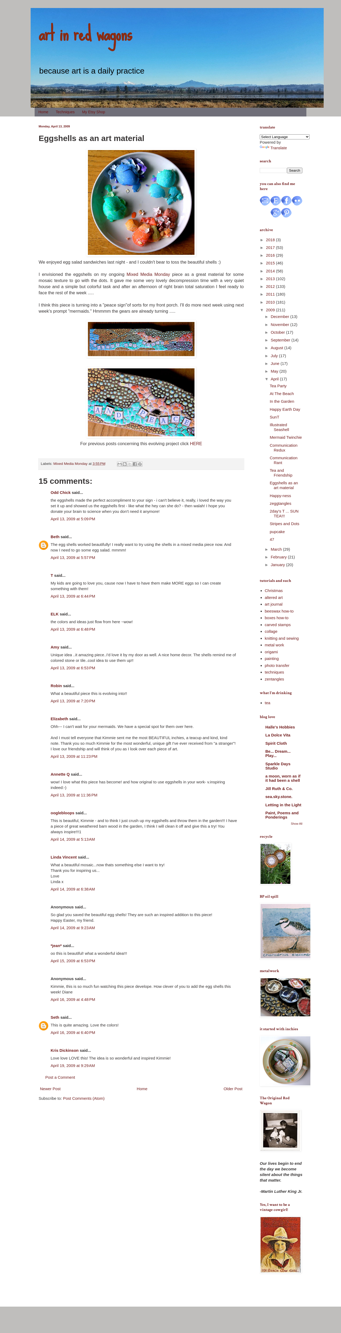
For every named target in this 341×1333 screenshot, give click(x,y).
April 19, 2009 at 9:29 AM (73, 1065)
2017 (271, 247)
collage (271, 631)
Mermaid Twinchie (286, 437)
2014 (271, 271)
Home (43, 112)
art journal (274, 604)
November (280, 324)
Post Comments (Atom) (84, 1098)
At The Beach (282, 393)
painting (272, 658)
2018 (271, 239)
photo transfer (277, 665)
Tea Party (278, 386)
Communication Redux (284, 447)
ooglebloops (62, 813)
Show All (296, 823)
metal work (274, 645)
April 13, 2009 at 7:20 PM (73, 701)
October (278, 332)
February (279, 557)
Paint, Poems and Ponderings (282, 815)
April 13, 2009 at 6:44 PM (73, 596)
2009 (271, 310)
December (280, 316)
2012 (271, 286)
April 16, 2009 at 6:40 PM (73, 1032)
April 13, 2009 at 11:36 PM (74, 795)
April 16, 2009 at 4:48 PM (73, 999)
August (277, 347)
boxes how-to (277, 617)
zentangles (274, 679)
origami (271, 652)
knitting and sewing (282, 638)
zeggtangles (280, 503)
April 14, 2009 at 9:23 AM (73, 927)
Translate (273, 148)
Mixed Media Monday (148, 274)
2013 (271, 278)
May (275, 371)
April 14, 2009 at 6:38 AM (73, 889)
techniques (274, 672)
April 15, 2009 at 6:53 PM (73, 961)
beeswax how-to (279, 611)
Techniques (65, 112)
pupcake (277, 531)
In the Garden (282, 401)
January (278, 564)
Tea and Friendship (281, 472)
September (281, 340)
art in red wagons (85, 33)
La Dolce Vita (277, 735)
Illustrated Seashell (279, 427)
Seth (55, 1017)
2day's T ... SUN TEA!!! (284, 513)
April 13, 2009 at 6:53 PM (73, 668)
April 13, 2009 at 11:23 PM (74, 756)
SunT (274, 417)
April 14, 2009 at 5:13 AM (73, 839)
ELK (55, 614)
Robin (56, 685)
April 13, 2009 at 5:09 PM (73, 519)
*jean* (56, 945)
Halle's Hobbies (280, 727)
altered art (274, 597)
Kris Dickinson (65, 1050)
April (275, 379)
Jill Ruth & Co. (279, 788)
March (277, 549)
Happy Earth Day (285, 409)
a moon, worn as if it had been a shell (283, 778)
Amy (55, 647)
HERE (196, 443)
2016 (271, 255)
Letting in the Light (283, 805)
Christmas (274, 590)
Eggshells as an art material (284, 485)
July (275, 355)
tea (267, 702)
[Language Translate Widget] (285, 136)
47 (272, 539)
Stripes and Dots (284, 523)
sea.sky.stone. (278, 796)
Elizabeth (59, 718)
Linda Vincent (64, 857)
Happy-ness (280, 495)
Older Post (233, 1088)
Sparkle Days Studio (277, 766)
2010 (271, 302)
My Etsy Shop (93, 112)
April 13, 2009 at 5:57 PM (73, 557)
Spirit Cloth (276, 743)
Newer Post (50, 1088)
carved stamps (278, 624)
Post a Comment (60, 1077)
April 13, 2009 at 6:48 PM (73, 629)
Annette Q (60, 774)
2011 (271, 294)
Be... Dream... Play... (278, 753)
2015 (271, 263)
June (276, 363)
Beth (55, 536)
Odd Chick (61, 492)
